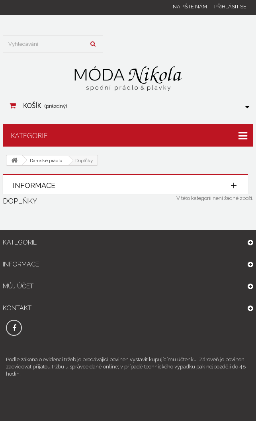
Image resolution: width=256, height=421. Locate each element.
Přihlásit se (230, 7)
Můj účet (18, 286)
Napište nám (190, 7)
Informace (34, 185)
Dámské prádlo (46, 160)
